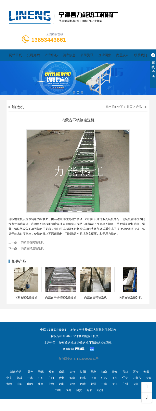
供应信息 (69, 55)
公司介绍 (33, 55)
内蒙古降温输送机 (32, 248)
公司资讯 (86, 55)
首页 (129, 106)
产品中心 (51, 55)
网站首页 (15, 55)
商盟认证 (122, 55)
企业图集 (104, 55)
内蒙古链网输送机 (32, 242)
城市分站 (16, 371)
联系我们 (140, 55)
